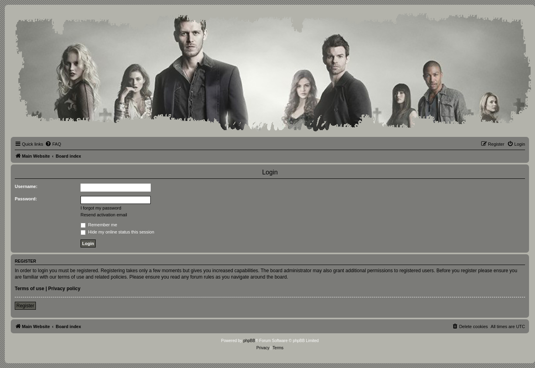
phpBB (249, 340)
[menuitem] (53, 144)
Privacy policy (64, 288)
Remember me (99, 224)
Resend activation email (104, 214)
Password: (26, 198)
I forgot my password (101, 208)
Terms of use (29, 288)
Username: (26, 186)
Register (25, 306)
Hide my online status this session (117, 232)
